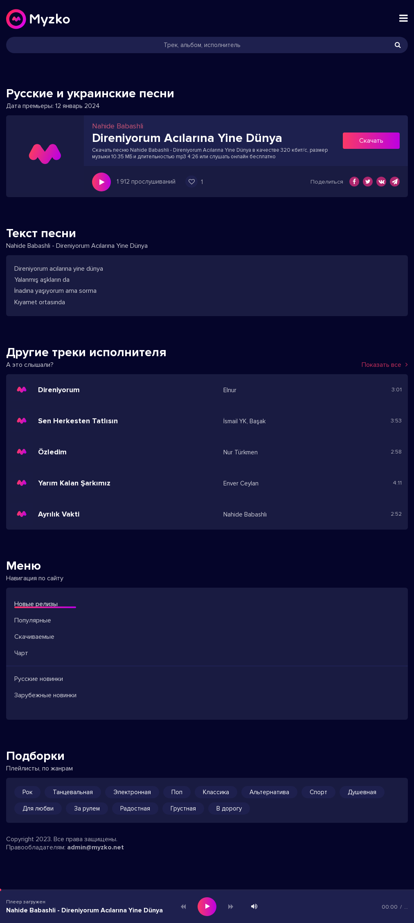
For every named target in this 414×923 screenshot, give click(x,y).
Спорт (318, 792)
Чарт (21, 653)
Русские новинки (38, 679)
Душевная (362, 792)
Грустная (183, 808)
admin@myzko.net (95, 847)
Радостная (135, 808)
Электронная (132, 792)
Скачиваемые (34, 637)
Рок (27, 792)
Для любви (38, 808)
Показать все (385, 365)
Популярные (32, 620)
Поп (176, 792)
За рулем (87, 808)
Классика (216, 792)
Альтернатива (269, 792)
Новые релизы (36, 604)
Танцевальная (73, 792)
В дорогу (229, 808)
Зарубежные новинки (45, 695)
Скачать (371, 141)
